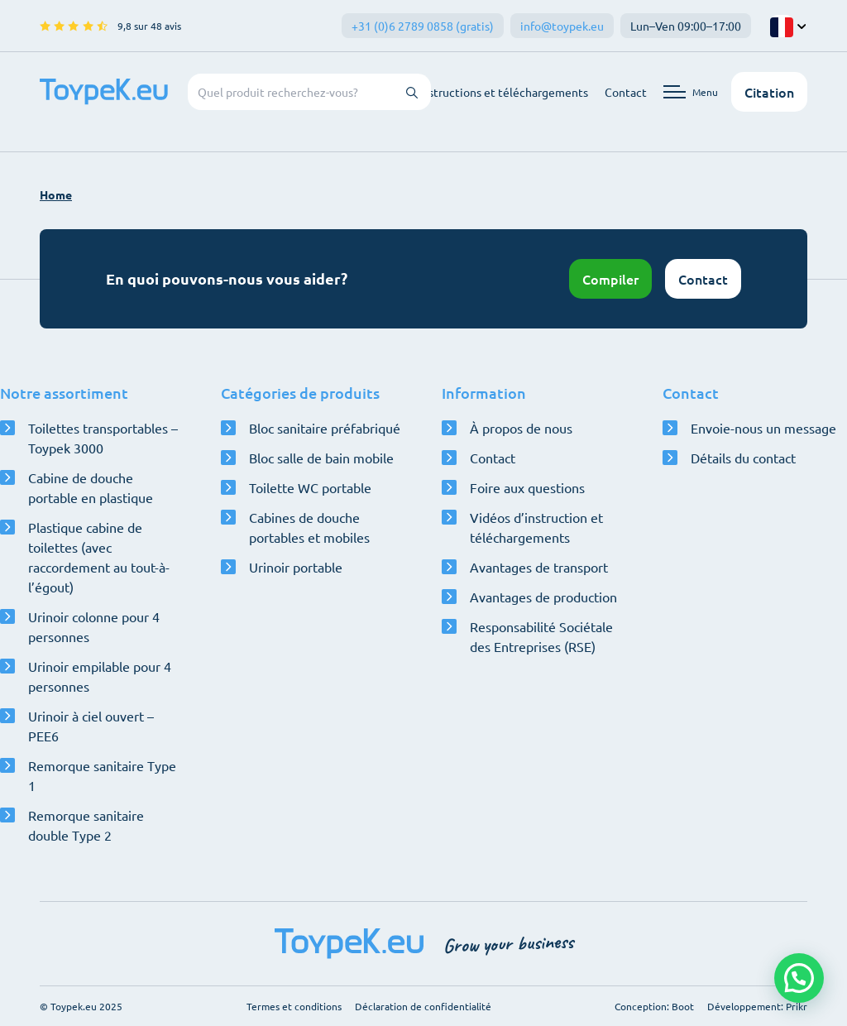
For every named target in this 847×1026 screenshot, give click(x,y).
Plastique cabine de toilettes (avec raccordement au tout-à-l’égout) (99, 557)
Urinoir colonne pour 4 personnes (94, 626)
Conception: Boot (654, 1006)
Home (56, 194)
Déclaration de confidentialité (423, 1006)
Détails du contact (743, 457)
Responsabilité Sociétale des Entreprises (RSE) (541, 636)
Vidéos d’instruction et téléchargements (536, 527)
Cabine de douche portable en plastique (90, 487)
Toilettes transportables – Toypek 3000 (103, 438)
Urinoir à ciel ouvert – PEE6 (91, 725)
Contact (626, 91)
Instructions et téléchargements (503, 91)
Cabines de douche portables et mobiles (309, 527)
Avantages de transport (539, 567)
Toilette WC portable (310, 487)
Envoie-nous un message (763, 428)
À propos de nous (521, 428)
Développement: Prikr (757, 1006)
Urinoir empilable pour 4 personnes (99, 676)
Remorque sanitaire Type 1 (102, 775)
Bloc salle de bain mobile (321, 457)
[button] (799, 978)
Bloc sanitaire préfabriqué (324, 428)
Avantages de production (543, 596)
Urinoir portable (295, 567)
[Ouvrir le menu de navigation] (690, 92)
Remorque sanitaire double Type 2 (86, 825)
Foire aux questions (527, 487)
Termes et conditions (294, 1006)
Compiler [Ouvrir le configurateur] (610, 279)
